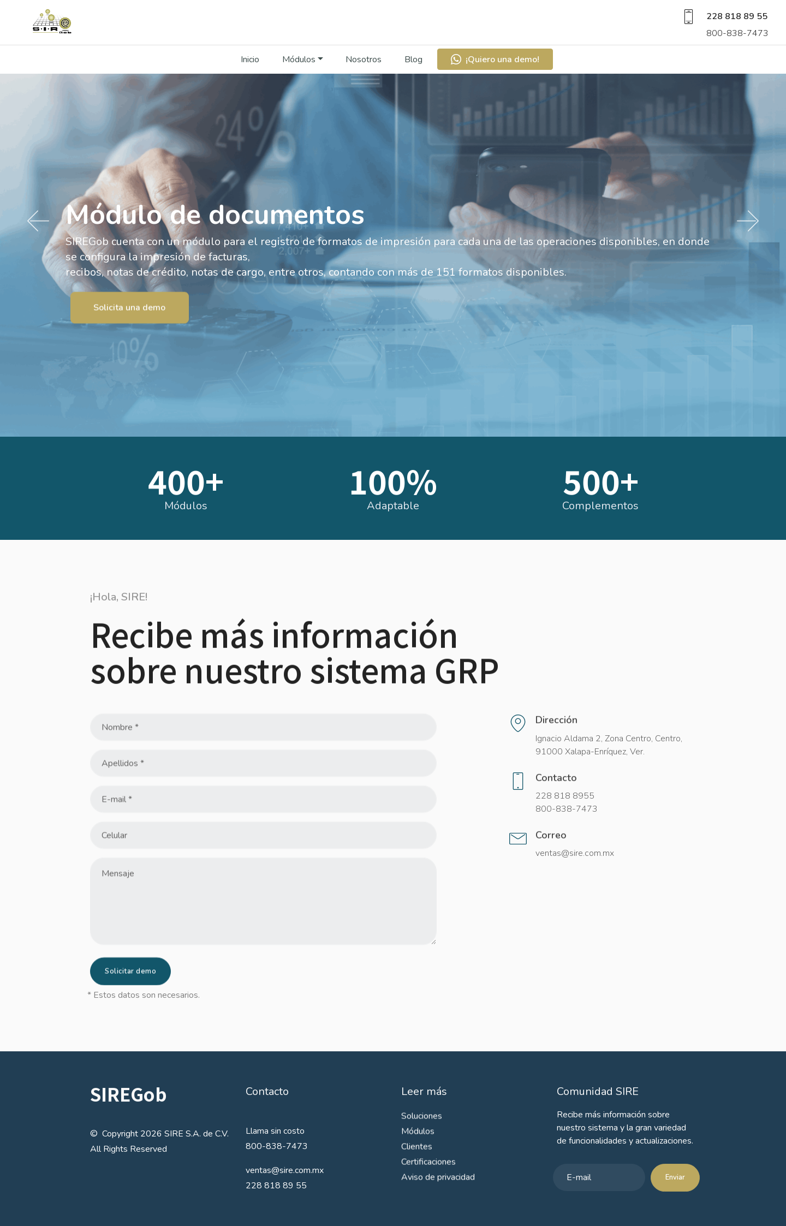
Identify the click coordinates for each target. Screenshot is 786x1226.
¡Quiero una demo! (495, 70)
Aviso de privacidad (438, 1190)
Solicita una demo (129, 322)
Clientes (416, 1159)
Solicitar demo (130, 982)
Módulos (298, 70)
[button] (38, 221)
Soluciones (421, 1129)
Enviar (675, 1189)
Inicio (250, 70)
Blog (413, 70)
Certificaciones (428, 1175)
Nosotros (364, 70)
